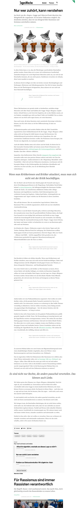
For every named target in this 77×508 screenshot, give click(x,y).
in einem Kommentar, (25, 188)
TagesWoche (41, 436)
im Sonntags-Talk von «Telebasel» (47, 360)
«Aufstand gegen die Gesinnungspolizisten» (41, 150)
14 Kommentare (36, 497)
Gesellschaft (17, 436)
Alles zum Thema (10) (21, 471)
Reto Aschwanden (18, 26)
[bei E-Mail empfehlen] (29, 429)
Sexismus (35, 436)
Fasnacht (23, 436)
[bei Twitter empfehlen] (23, 429)
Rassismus (29, 436)
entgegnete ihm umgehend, (50, 156)
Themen (65, 3)
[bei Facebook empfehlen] (17, 429)
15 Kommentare (39, 28)
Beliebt (58, 3)
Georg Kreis (16, 495)
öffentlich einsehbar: (45, 328)
